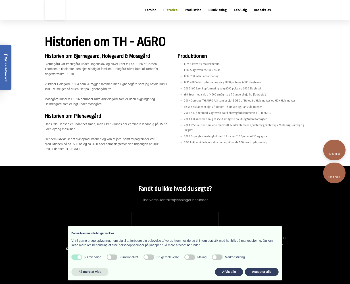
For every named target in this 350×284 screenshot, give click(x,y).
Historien (170, 10)
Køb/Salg (240, 10)
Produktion (193, 10)
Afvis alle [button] (229, 271)
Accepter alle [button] (261, 271)
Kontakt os (262, 10)
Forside (150, 10)
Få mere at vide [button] (90, 271)
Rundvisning (217, 10)
